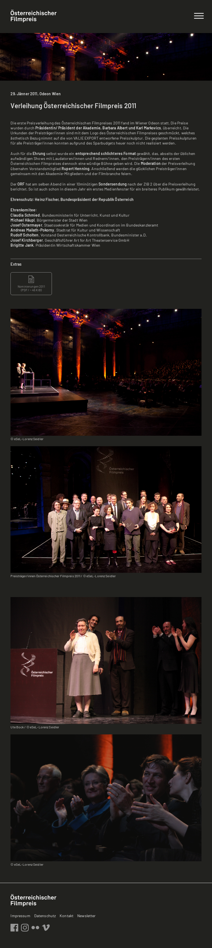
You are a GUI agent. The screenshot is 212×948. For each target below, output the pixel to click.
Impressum (20, 915)
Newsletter (86, 915)
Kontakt (66, 915)
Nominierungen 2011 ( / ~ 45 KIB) (31, 284)
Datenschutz (45, 915)
